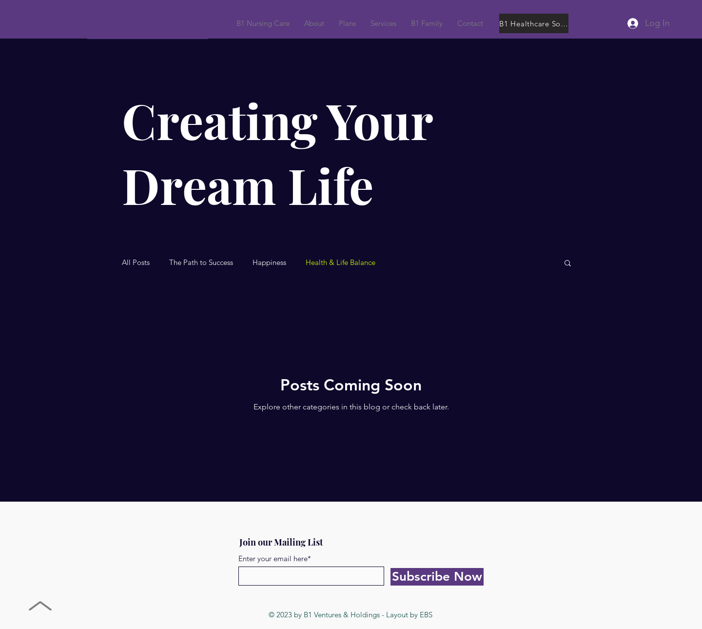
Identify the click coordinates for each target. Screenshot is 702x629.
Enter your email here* (274, 558)
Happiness (269, 262)
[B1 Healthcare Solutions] (533, 23)
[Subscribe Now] (437, 577)
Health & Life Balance (340, 262)
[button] (427, 23)
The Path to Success (201, 262)
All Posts (136, 262)
